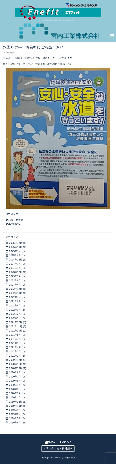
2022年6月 (17, 301)
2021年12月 (17, 322)
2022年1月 (17, 318)
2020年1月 (17, 397)
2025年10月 (17, 247)
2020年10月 (17, 368)
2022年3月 (17, 309)
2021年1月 (17, 355)
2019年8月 (17, 414)
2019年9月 (17, 410)
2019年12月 (17, 401)
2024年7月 (17, 263)
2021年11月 (17, 326)
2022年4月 (17, 305)
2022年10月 (17, 293)
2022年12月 (17, 289)
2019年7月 (17, 418)
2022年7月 (17, 297)
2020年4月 (17, 385)
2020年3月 (17, 389)
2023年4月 (17, 284)
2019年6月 (17, 422)
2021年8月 (17, 335)
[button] (7, 138)
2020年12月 (17, 360)
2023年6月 (17, 280)
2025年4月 (17, 255)
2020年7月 (17, 376)
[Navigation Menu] (112, 35)
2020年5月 (17, 380)
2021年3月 (17, 351)
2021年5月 (17, 343)
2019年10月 (17, 406)
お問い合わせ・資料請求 (58, 448)
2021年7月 (17, 339)
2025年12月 (17, 243)
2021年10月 (17, 330)
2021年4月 (17, 347)
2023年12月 (17, 272)
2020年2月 (17, 393)
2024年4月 (17, 268)
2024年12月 (17, 259)
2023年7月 (17, 276)
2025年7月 (17, 251)
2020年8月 (17, 372)
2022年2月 (17, 314)
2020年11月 (17, 364)
